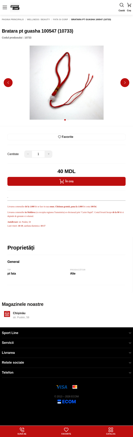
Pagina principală (13, 20)
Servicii (66, 343)
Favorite (66, 431)
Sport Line (66, 333)
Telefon (66, 372)
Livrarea (66, 353)
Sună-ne (22, 431)
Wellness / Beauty (38, 20)
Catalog (111, 431)
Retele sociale (66, 362)
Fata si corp (60, 20)
